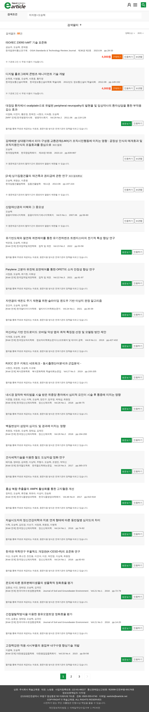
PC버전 (96, 707)
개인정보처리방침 (57, 707)
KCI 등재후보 (75, 176)
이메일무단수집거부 (79, 707)
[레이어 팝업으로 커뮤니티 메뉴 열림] (135, 4)
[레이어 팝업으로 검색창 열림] (143, 4)
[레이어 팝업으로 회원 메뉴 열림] (129, 4)
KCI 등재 (57, 145)
